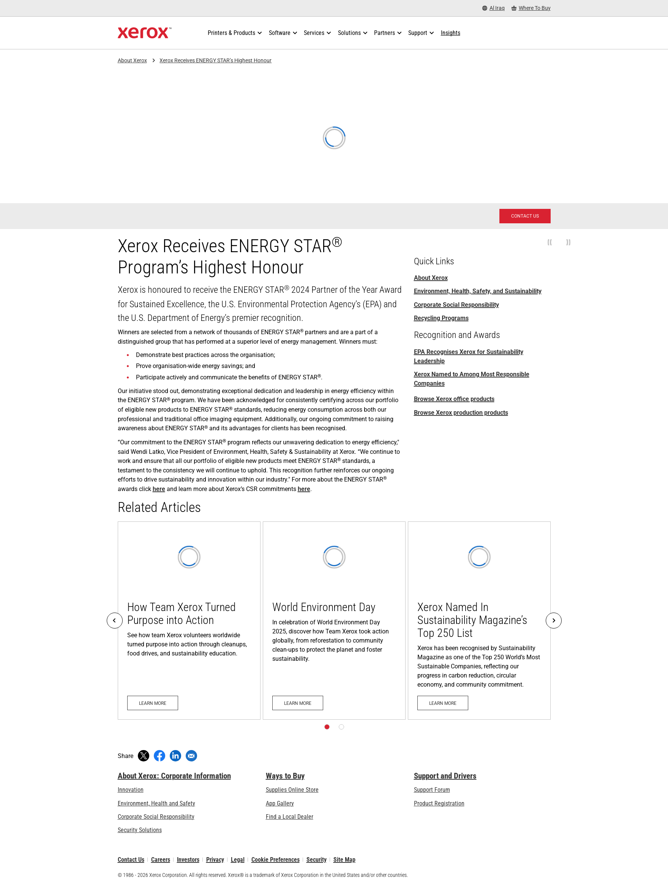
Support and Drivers (445, 775)
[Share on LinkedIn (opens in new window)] (175, 756)
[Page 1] (327, 727)
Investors (188, 860)
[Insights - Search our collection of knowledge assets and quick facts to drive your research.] (450, 33)
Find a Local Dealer (289, 816)
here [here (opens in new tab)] (159, 489)
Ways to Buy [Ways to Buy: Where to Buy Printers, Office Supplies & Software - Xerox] (285, 775)
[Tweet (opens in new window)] (144, 756)
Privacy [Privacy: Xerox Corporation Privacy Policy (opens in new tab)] (215, 860)
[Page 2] (341, 727)
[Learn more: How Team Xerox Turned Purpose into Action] (189, 621)
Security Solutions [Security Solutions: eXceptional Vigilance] (140, 830)
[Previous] (114, 620)
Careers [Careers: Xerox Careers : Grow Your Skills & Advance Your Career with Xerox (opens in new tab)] (160, 860)
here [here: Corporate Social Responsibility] (304, 489)
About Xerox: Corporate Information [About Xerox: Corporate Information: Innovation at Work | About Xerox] (174, 775)
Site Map (344, 860)
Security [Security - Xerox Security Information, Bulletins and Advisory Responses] (316, 860)
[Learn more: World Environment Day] (334, 621)
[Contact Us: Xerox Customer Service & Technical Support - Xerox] (525, 216)
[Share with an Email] (191, 756)
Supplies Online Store (292, 789)
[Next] (553, 620)
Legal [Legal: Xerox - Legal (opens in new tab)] (238, 860)
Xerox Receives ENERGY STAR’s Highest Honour (215, 60)
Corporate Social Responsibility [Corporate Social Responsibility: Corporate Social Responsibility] (456, 304)
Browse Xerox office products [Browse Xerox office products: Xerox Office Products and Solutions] (454, 399)
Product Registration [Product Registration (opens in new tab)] (439, 803)
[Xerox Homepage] (145, 33)
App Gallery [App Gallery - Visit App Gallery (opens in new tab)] (280, 803)
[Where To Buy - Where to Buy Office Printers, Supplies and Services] (531, 8)
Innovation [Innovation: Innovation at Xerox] (131, 789)
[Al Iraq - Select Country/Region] (493, 8)
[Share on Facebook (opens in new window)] (159, 756)
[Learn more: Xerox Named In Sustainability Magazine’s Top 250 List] (479, 621)
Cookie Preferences (275, 860)
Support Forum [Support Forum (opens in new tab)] (432, 789)
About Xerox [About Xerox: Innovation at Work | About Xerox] (431, 277)
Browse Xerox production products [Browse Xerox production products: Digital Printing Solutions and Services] (461, 412)
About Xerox (132, 60)
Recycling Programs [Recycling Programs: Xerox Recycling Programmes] (441, 318)
